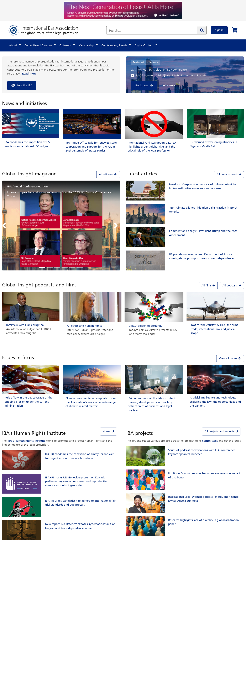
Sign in (219, 30)
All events (169, 85)
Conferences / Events (114, 45)
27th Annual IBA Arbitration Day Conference (159, 69)
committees (210, 440)
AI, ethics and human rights (84, 325)
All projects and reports (219, 431)
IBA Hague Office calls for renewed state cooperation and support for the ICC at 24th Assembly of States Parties (91, 146)
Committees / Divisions (38, 45)
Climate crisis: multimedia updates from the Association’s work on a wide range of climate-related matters (91, 402)
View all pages (230, 358)
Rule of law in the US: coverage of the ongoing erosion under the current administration (28, 401)
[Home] (48, 30)
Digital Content (144, 45)
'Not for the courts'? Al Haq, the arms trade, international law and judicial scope (214, 329)
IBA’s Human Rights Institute (26, 440)
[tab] (61, 175)
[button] (5, 225)
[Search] (201, 30)
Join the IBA (24, 85)
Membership (86, 45)
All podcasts (232, 285)
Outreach (65, 45)
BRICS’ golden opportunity (145, 325)
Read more (29, 73)
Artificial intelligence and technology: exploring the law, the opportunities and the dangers (215, 401)
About (13, 45)
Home (106, 431)
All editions (108, 174)
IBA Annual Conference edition (27, 186)
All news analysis (229, 174)
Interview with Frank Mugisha (25, 325)
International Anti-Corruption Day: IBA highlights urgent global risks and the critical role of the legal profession (152, 146)
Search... (115, 30)
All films (208, 285)
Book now (141, 85)
